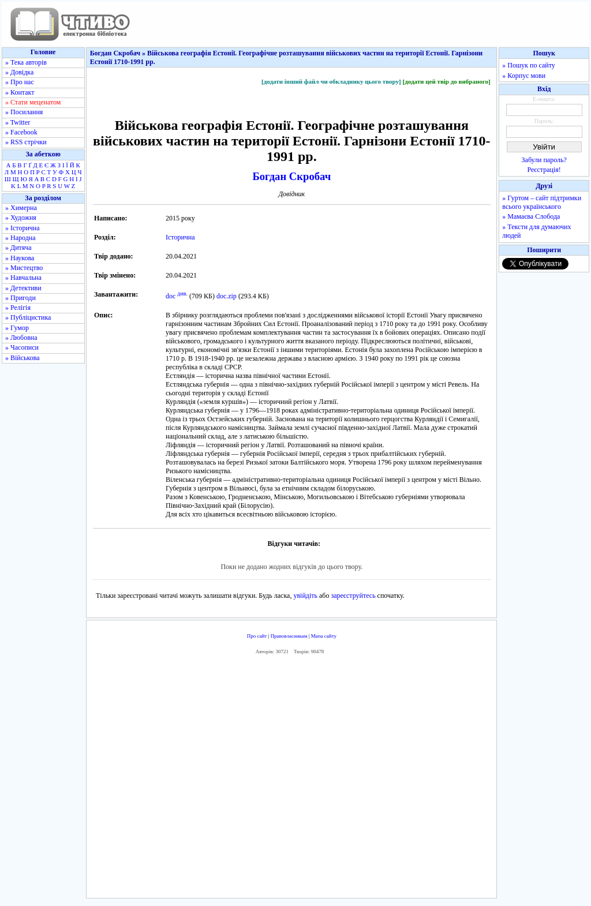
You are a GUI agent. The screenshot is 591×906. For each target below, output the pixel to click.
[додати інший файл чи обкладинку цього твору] (331, 81)
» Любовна (21, 338)
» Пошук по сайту (528, 65)
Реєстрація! (544, 170)
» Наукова (19, 258)
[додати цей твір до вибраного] (446, 81)
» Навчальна (23, 278)
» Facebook (21, 132)
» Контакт (19, 92)
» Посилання (24, 112)
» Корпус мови (523, 76)
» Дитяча (18, 248)
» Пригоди (20, 298)
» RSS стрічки (26, 142)
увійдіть (305, 595)
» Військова (22, 358)
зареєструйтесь (353, 595)
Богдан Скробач (291, 176)
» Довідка (19, 72)
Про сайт (257, 636)
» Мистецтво (24, 268)
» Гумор (17, 328)
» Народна (20, 238)
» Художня (20, 218)
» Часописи (22, 347)
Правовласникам (289, 636)
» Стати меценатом (33, 102)
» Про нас (19, 82)
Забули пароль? (544, 160)
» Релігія (18, 308)
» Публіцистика (28, 317)
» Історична (22, 228)
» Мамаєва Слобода (531, 216)
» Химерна (21, 208)
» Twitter (17, 122)
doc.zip (226, 296)
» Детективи (23, 288)
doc (170, 296)
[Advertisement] (291, 779)
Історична (180, 237)
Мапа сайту (323, 636)
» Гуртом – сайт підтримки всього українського (541, 202)
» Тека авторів (26, 62)
